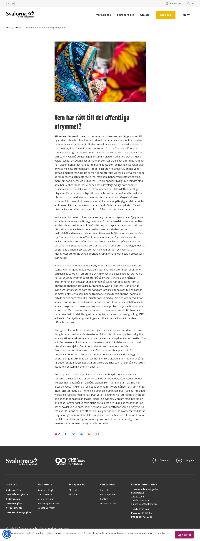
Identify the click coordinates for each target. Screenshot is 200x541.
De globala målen (46, 507)
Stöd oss (165, 15)
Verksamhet (107, 484)
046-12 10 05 (146, 500)
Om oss (144, 15)
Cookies (104, 498)
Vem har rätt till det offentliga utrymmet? (46, 27)
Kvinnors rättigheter (48, 490)
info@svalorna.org (148, 503)
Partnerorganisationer (49, 503)
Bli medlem (74, 490)
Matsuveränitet (45, 494)
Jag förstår (184, 534)
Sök (190, 3)
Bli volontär (74, 494)
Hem (8, 27)
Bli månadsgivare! (18, 494)
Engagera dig (125, 15)
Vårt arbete (103, 15)
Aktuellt (18, 27)
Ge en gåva (14, 490)
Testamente (15, 507)
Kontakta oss (106, 490)
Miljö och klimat (46, 498)
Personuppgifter (108, 494)
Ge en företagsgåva (19, 512)
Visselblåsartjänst (109, 503)
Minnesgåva (15, 503)
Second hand (173, 3)
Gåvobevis (14, 498)
